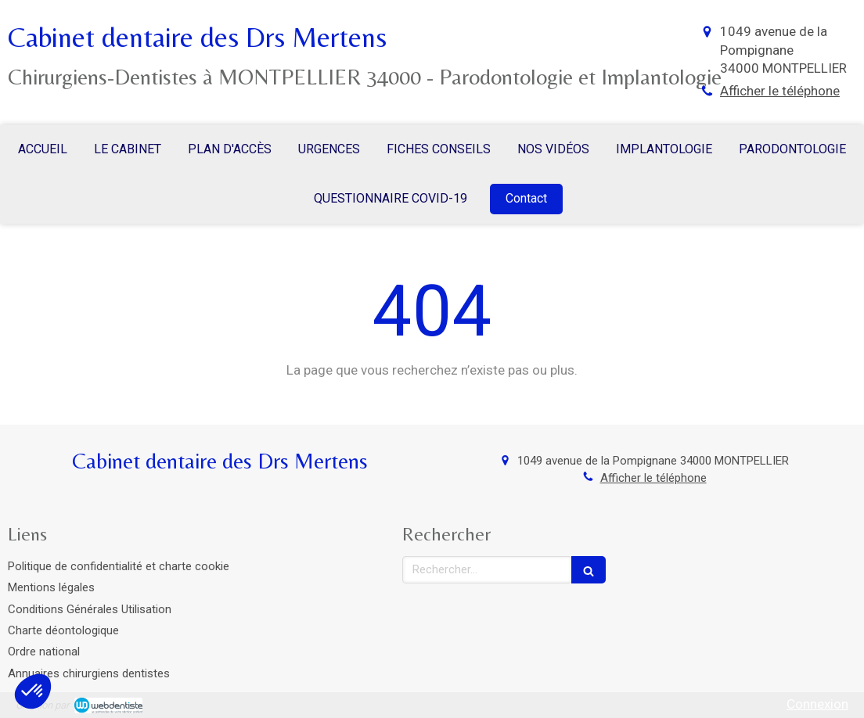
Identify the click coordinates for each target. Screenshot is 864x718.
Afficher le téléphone (780, 91)
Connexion (817, 704)
